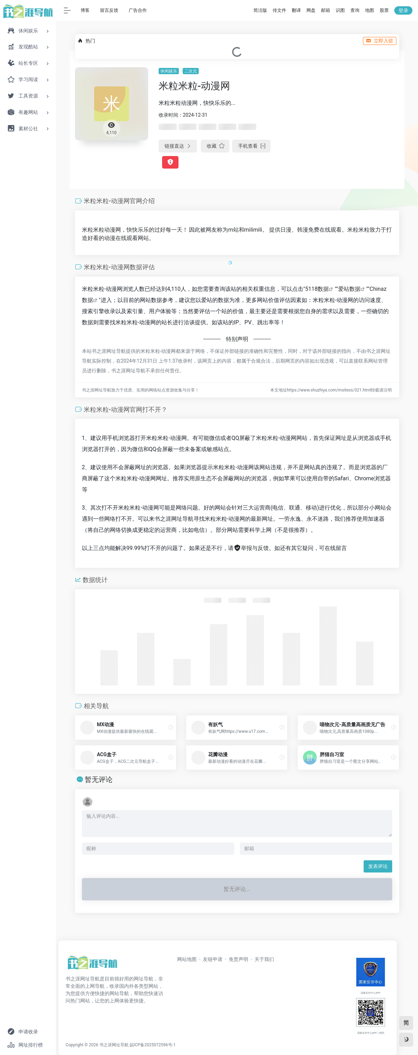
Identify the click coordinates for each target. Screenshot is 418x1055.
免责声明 (238, 959)
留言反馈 (109, 10)
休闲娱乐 (168, 71)
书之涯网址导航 (114, 1044)
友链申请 (212, 959)
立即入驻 (379, 41)
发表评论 (378, 866)
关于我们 (264, 959)
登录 (403, 10)
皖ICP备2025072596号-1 (153, 1044)
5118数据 (317, 289)
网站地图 (187, 959)
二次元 (190, 71)
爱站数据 (349, 289)
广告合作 (138, 10)
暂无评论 (99, 779)
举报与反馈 (251, 548)
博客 (85, 10)
